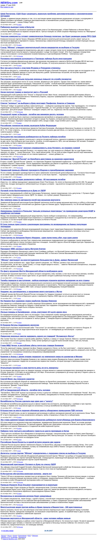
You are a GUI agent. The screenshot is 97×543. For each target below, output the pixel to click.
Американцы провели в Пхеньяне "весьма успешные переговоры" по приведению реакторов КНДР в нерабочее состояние (48, 212)
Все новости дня (7, 7)
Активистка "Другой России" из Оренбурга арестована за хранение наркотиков (37, 159)
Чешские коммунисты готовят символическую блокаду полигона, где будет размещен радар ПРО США (48, 36)
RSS (29, 535)
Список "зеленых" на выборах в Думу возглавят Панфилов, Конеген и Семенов (38, 103)
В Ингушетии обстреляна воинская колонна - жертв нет (26, 474)
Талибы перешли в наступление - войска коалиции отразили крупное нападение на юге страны (45, 280)
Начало (3, 535)
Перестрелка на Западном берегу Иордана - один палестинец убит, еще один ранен (39, 238)
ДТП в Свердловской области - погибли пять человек (25, 390)
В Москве (14, 537)
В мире (19, 24)
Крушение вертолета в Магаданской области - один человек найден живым (36, 518)
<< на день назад (7, 531)
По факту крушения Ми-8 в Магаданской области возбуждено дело (32, 271)
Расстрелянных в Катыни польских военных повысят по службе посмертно (36, 79)
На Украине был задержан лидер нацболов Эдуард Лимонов (29, 301)
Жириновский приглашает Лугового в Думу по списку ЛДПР (28, 464)
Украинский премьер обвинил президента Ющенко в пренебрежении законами (37, 170)
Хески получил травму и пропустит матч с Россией (24, 92)
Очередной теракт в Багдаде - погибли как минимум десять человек (32, 114)
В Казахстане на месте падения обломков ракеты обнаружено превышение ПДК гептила (42, 410)
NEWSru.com (9, 2)
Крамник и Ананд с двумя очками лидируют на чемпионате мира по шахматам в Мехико (41, 357)
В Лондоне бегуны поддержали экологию (20, 325)
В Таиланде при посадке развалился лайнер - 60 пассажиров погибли (33, 179)
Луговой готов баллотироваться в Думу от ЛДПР (23, 191)
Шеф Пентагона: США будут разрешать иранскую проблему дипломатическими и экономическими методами (47, 15)
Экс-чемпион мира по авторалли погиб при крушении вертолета (30, 200)
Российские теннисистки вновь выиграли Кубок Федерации (28, 126)
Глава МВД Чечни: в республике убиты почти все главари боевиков (32, 345)
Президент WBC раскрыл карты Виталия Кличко (23, 249)
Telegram (35, 535)
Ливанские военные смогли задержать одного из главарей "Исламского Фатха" (37, 336)
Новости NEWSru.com (9, 539)
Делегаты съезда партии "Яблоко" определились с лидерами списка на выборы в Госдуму (43, 453)
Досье (9, 535)
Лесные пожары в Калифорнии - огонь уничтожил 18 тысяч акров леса (34, 312)
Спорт (19, 34)
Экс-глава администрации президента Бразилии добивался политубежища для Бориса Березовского (48, 420)
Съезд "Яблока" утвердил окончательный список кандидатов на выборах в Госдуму (40, 47)
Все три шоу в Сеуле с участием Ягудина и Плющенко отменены (30, 68)
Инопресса (22, 537)
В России (20, 56)
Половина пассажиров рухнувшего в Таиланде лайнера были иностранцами (36, 59)
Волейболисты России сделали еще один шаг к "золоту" (27, 401)
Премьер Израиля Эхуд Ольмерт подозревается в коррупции (29, 485)
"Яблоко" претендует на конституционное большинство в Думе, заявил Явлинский (39, 260)
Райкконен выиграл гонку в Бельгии (17, 27)
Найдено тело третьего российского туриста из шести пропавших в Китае (35, 431)
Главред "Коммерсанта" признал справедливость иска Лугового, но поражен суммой (40, 148)
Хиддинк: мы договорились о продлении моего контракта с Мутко (31, 292)
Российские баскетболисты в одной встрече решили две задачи (30, 442)
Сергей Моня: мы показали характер (17, 379)
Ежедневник (22, 535)
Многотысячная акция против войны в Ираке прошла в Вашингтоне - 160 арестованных (41, 507)
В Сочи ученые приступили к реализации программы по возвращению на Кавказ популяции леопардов (44, 225)
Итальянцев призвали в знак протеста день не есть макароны (29, 368)
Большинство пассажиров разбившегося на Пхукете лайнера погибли (33, 137)
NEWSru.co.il (5, 537)
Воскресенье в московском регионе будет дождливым (26, 496)
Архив (15, 535)
